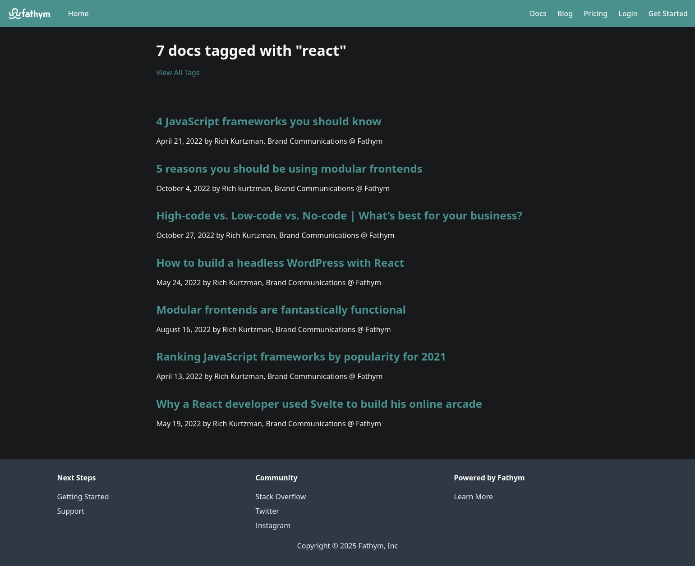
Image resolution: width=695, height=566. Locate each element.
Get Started (668, 13)
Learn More (473, 497)
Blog (565, 13)
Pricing (596, 13)
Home (78, 13)
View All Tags (178, 73)
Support (70, 511)
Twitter (267, 511)
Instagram (273, 525)
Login (628, 13)
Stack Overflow (281, 497)
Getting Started (83, 497)
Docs (538, 13)
